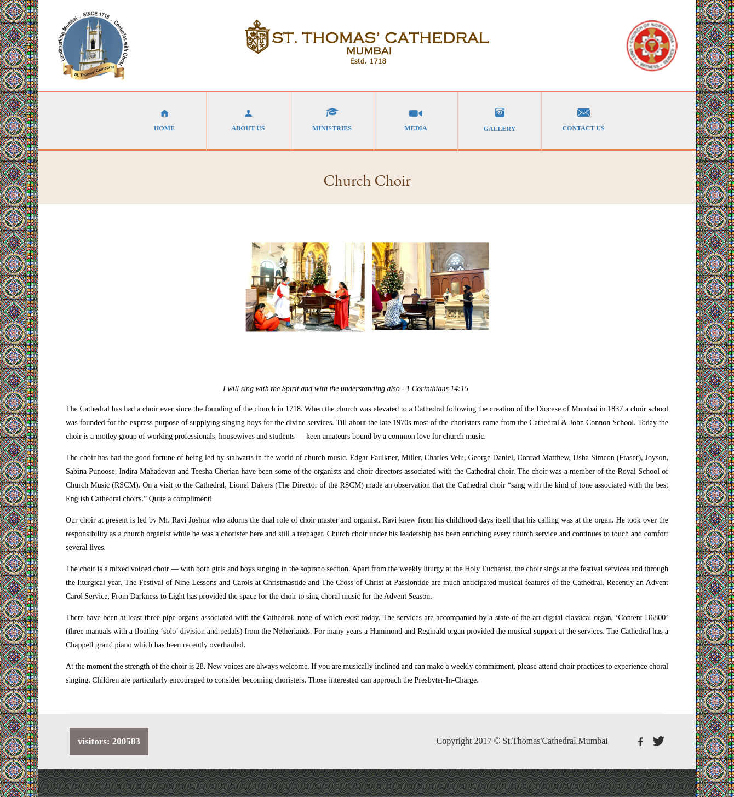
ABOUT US (248, 120)
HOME (164, 120)
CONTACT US (583, 120)
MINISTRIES (332, 120)
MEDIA (416, 120)
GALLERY (499, 120)
